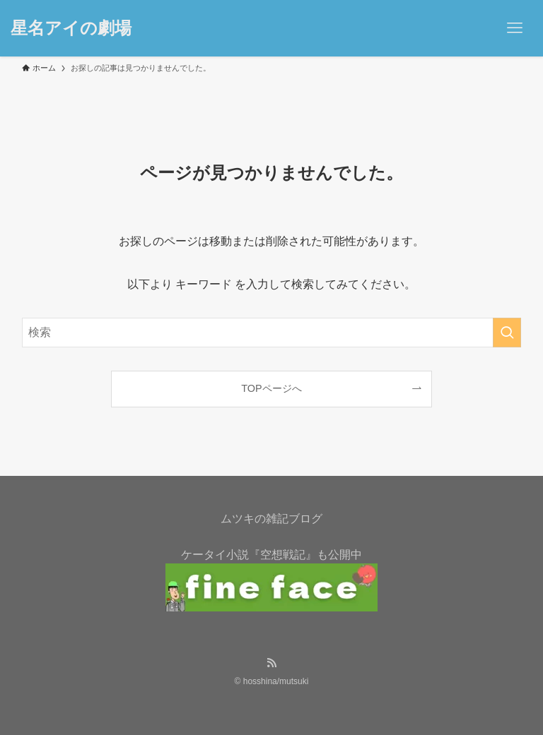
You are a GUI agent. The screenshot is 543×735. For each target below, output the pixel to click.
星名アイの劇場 (71, 28)
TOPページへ (271, 388)
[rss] (271, 663)
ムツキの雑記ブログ (271, 519)
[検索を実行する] (507, 332)
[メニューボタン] (514, 28)
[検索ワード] (272, 332)
